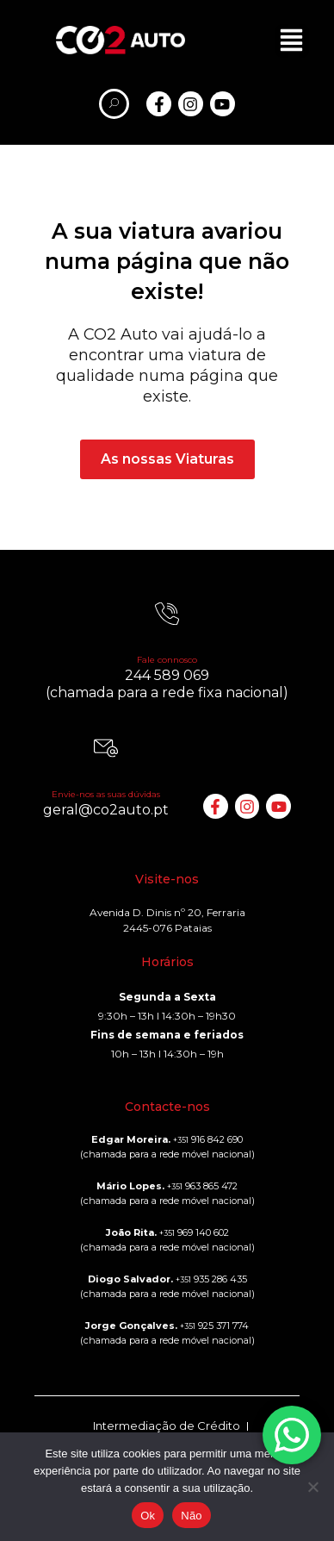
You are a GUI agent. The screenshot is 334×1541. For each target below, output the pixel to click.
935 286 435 (211, 1279)
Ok (147, 1515)
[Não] (312, 1486)
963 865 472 (202, 1186)
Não (191, 1515)
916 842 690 (208, 1139)
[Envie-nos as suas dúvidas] (106, 748)
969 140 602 (194, 1232)
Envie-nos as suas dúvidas (106, 794)
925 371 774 (214, 1326)
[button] (291, 40)
